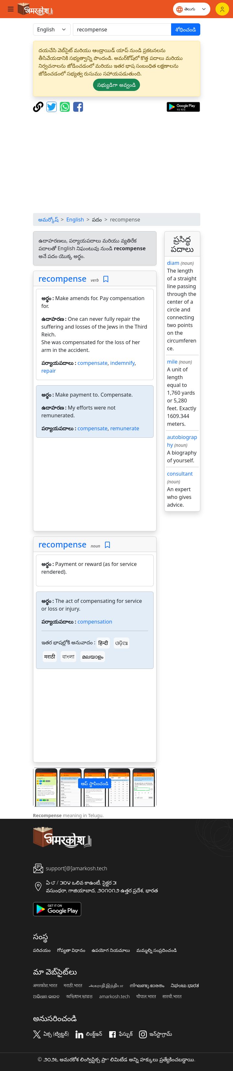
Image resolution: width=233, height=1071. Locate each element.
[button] (42, 787)
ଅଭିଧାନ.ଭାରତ (46, 996)
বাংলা (68, 656)
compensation (94, 621)
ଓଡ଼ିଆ (121, 643)
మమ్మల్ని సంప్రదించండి (156, 950)
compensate (92, 362)
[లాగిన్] (222, 9)
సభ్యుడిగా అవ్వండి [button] (116, 84)
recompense (63, 278)
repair (48, 370)
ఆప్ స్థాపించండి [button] (94, 783)
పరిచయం (42, 950)
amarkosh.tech (114, 996)
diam (173, 262)
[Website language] (191, 9)
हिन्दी (103, 643)
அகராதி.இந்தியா (106, 985)
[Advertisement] (116, 162)
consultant (180, 473)
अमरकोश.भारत (45, 985)
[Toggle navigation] (10, 9)
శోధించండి (185, 29)
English (75, 219)
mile (172, 361)
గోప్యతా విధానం (71, 950)
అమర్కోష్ (48, 219)
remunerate (124, 428)
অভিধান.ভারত (79, 996)
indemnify (122, 362)
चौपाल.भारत (146, 996)
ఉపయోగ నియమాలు (111, 950)
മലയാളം (92, 656)
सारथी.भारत (171, 996)
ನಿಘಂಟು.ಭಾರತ (185, 985)
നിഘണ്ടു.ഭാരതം (147, 985)
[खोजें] (122, 29)
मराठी (49, 656)
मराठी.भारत (73, 985)
